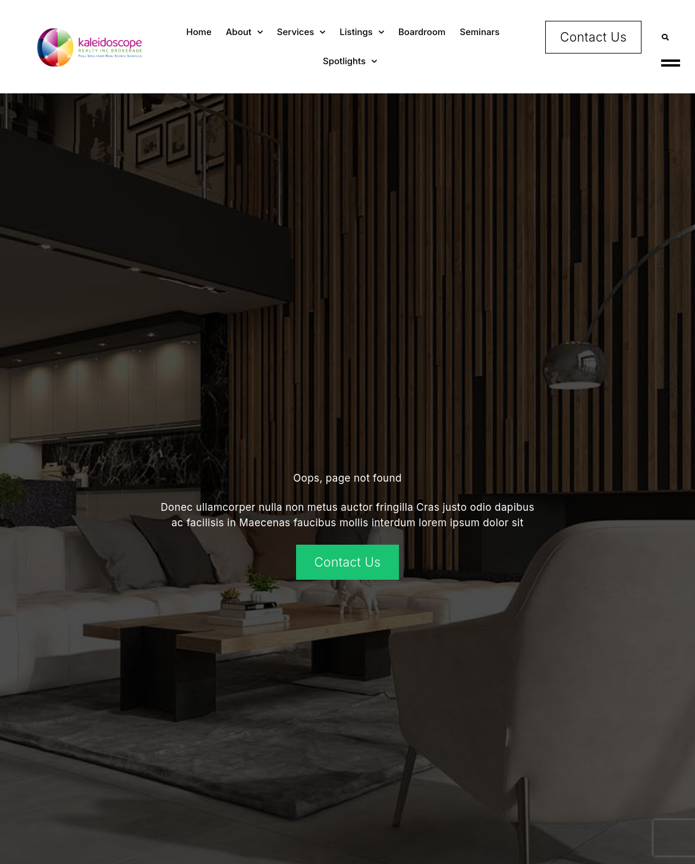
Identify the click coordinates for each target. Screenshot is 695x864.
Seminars (479, 31)
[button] (665, 37)
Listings (361, 32)
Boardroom (421, 31)
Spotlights (350, 61)
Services (301, 32)
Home (198, 31)
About (244, 32)
